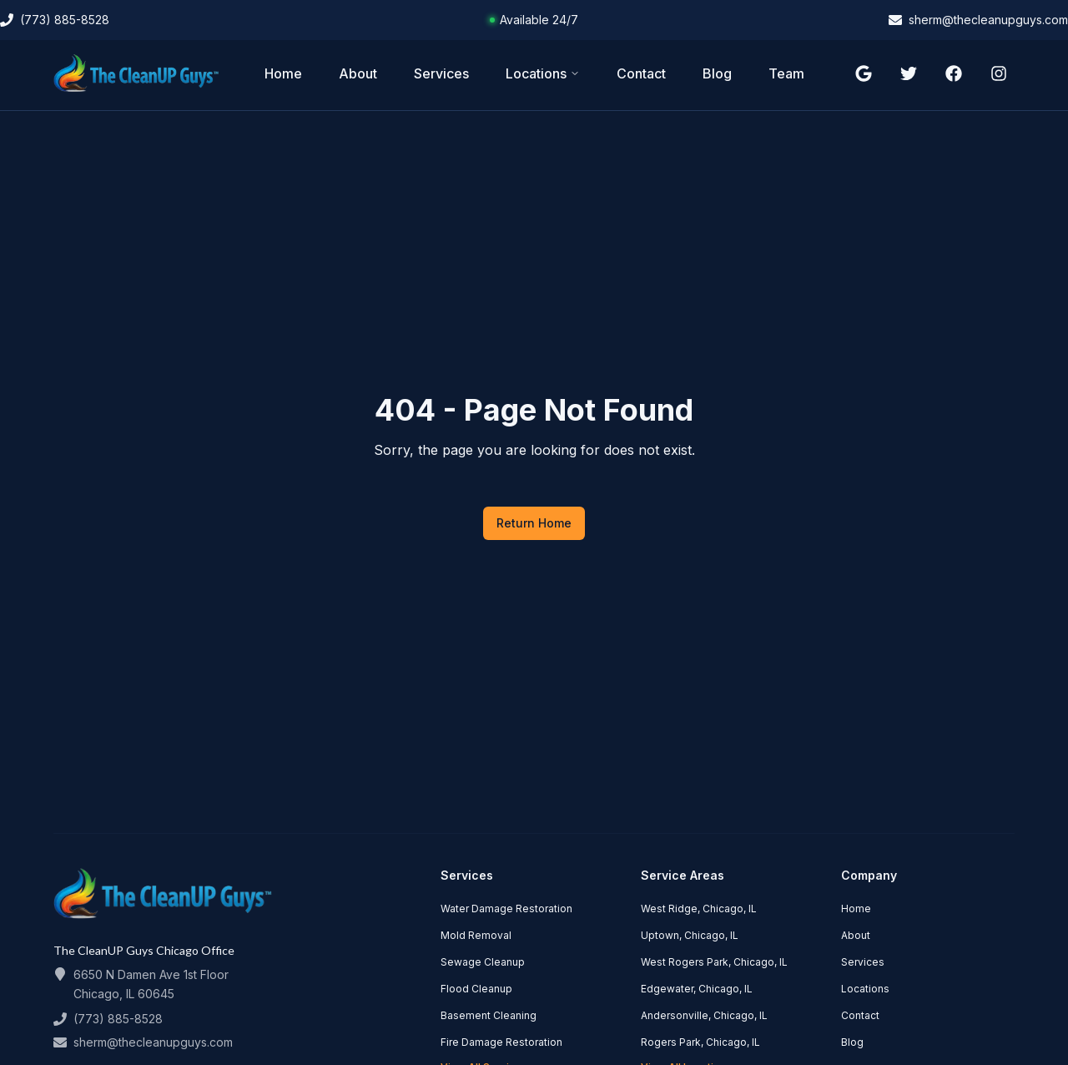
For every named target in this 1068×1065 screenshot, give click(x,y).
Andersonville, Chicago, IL (704, 1015)
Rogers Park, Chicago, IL (700, 1042)
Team (786, 73)
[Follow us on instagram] (999, 73)
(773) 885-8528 (118, 1019)
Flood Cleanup (476, 988)
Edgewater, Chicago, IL (697, 988)
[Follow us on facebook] (954, 73)
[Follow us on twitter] (908, 73)
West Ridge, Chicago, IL (699, 908)
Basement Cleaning (489, 1015)
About (358, 73)
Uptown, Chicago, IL (689, 935)
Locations (543, 73)
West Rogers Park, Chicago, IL (714, 962)
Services (441, 73)
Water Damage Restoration (506, 908)
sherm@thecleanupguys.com (153, 1042)
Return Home (534, 523)
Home (283, 73)
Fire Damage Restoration (501, 1042)
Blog (717, 73)
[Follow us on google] (863, 73)
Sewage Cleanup (483, 962)
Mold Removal (476, 935)
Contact (641, 73)
